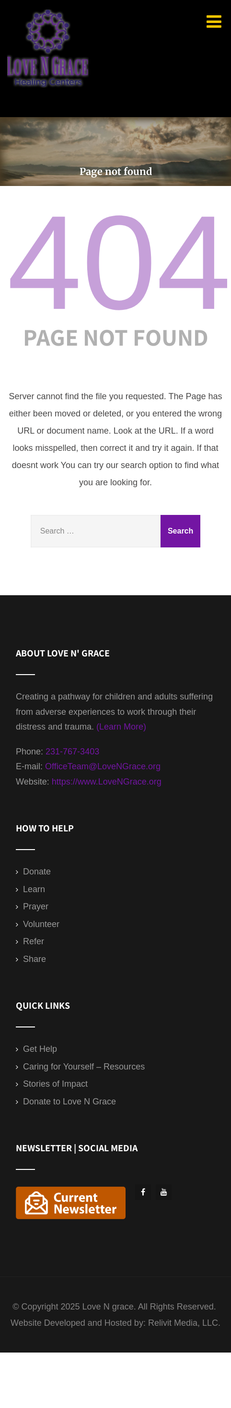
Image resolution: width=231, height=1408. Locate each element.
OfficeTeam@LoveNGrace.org (103, 766)
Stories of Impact (55, 1084)
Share (34, 959)
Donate (37, 871)
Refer (33, 941)
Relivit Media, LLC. (184, 1323)
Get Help (40, 1049)
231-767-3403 (72, 751)
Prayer (35, 906)
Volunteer (41, 924)
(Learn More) (121, 726)
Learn (34, 889)
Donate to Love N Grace (69, 1101)
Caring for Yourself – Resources (84, 1066)
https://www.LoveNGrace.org (107, 781)
